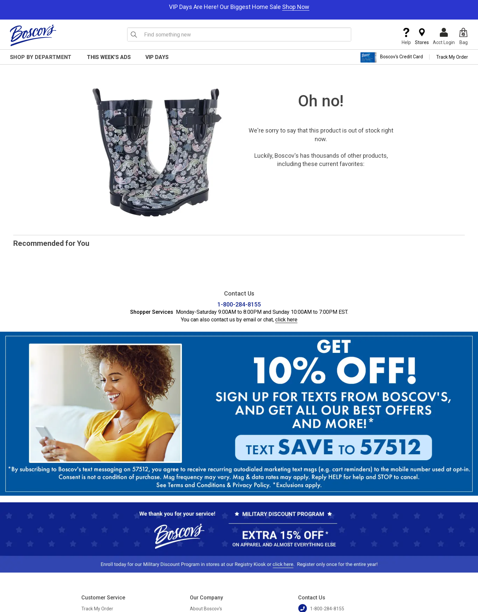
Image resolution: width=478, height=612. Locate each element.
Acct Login (444, 36)
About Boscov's (206, 608)
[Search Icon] (133, 34)
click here (286, 319)
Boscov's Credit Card (391, 57)
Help (406, 36)
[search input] (239, 34)
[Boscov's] (33, 35)
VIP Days (157, 57)
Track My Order (452, 57)
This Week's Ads (109, 57)
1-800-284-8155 (239, 304)
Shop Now (295, 6)
